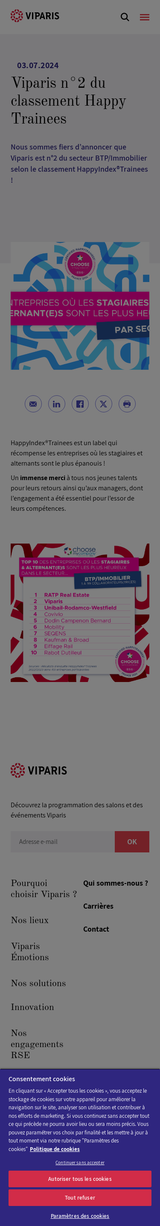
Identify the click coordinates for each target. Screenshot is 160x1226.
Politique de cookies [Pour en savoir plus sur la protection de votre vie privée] (55, 1149)
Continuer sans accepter (80, 1163)
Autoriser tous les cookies (79, 1179)
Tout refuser (80, 1197)
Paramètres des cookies (80, 1216)
